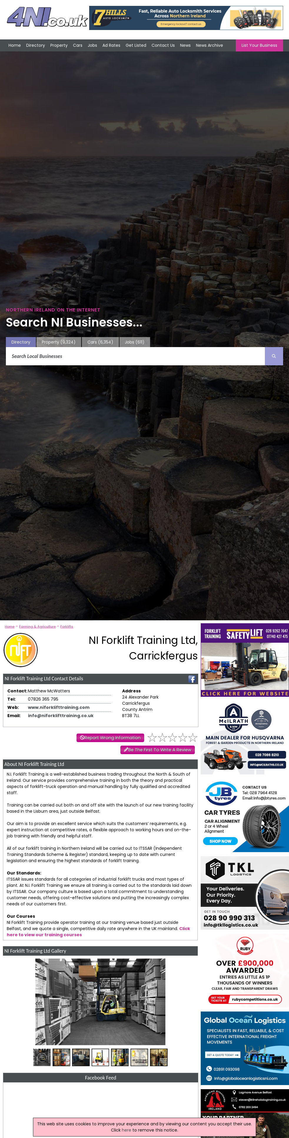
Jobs (92, 45)
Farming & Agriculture (37, 626)
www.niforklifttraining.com (58, 707)
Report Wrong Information (112, 738)
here (126, 1130)
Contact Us (163, 45)
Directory (35, 45)
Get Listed (136, 45)
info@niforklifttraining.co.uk (61, 716)
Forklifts (66, 626)
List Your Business (259, 45)
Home (15, 45)
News (185, 45)
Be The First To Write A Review (159, 750)
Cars (77, 45)
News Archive (209, 45)
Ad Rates (111, 45)
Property (59, 45)
